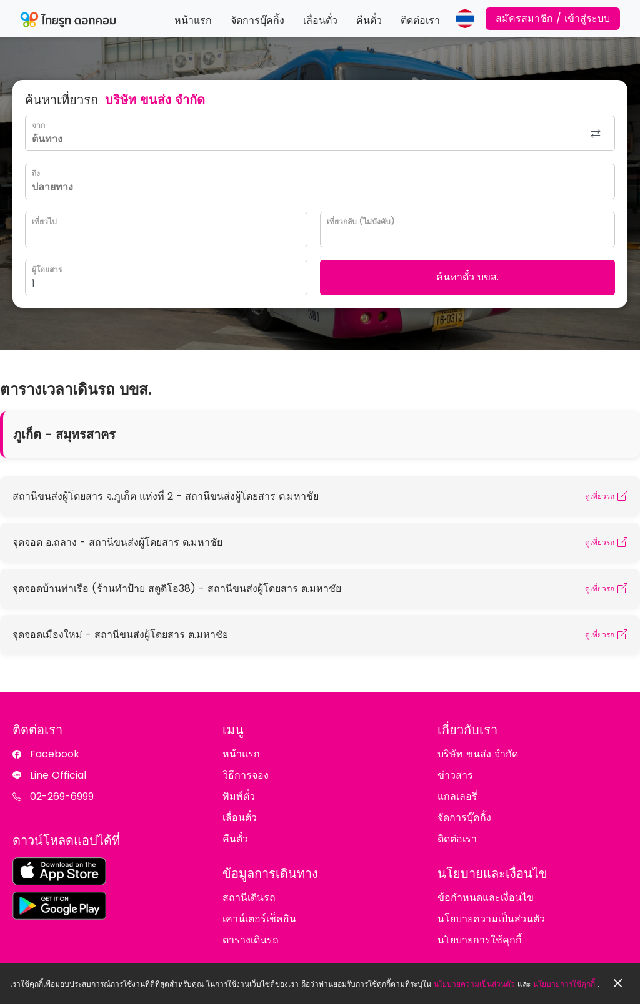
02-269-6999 (62, 796)
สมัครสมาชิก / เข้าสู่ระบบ (553, 18)
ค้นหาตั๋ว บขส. (467, 277)
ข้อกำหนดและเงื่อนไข (486, 897)
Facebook (54, 754)
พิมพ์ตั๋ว (238, 796)
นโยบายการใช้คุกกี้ (564, 983)
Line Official (58, 775)
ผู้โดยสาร (47, 269)
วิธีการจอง (245, 775)
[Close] (618, 984)
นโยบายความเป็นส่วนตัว (474, 983)
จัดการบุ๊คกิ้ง (257, 20)
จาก (38, 125)
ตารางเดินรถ (250, 940)
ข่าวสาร (455, 775)
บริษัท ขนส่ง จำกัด (478, 754)
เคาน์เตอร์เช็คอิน (259, 919)
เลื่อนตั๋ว (320, 20)
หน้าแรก (193, 20)
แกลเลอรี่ (458, 796)
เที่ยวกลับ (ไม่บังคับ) (360, 221)
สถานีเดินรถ (249, 897)
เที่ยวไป (44, 221)
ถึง (36, 173)
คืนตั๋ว (369, 20)
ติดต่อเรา (420, 20)
